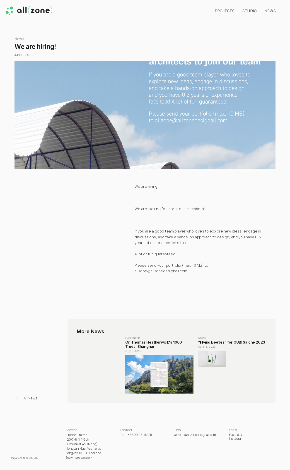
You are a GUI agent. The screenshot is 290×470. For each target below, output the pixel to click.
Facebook (235, 434)
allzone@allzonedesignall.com (195, 434)
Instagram (236, 438)
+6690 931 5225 (140, 434)
